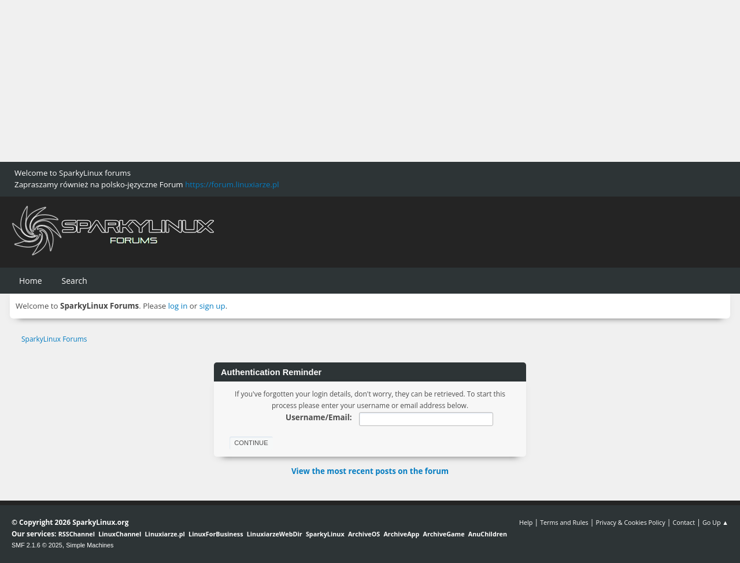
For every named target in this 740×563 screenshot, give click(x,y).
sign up (212, 306)
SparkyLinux (325, 533)
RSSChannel (76, 533)
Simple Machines (89, 545)
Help (525, 522)
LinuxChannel (119, 533)
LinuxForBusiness (215, 533)
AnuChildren (487, 533)
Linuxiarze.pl (165, 533)
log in (178, 306)
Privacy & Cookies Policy (630, 522)
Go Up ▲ (715, 522)
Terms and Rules (564, 522)
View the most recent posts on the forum (370, 471)
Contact (683, 522)
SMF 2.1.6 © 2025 (37, 545)
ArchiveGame (443, 533)
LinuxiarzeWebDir (274, 533)
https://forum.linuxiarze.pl (232, 184)
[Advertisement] (347, 81)
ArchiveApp (401, 533)
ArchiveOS (364, 533)
